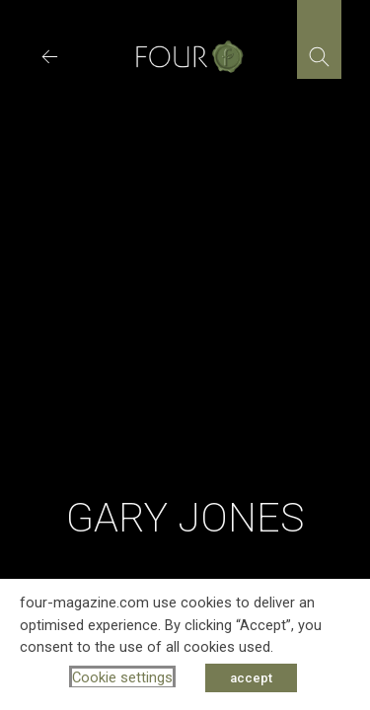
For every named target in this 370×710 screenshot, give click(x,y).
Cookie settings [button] (122, 677)
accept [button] (251, 678)
